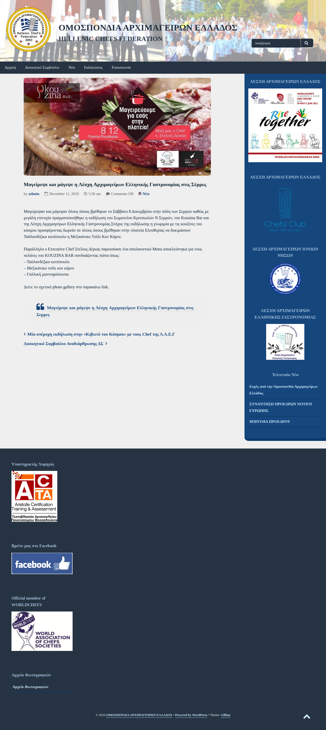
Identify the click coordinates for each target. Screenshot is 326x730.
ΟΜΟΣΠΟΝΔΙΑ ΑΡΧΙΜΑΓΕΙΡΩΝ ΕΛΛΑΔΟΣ (148, 27)
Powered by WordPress (191, 715)
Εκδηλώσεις (93, 67)
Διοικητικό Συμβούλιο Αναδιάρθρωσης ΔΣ (63, 343)
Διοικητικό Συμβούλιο (42, 67)
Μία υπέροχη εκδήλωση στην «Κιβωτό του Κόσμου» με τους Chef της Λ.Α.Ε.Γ (101, 334)
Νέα (72, 67)
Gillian (225, 715)
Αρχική (10, 67)
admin (34, 193)
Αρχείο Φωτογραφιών (30, 687)
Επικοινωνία (121, 67)
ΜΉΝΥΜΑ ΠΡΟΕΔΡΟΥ (269, 422)
